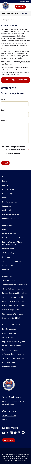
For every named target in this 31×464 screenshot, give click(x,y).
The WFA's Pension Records (12, 289)
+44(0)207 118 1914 (9, 416)
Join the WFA (20, 7)
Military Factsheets (9, 362)
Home (3, 14)
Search (5, 197)
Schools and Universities (11, 261)
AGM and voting (8, 253)
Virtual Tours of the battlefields (14, 305)
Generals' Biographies (10, 309)
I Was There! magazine (10, 350)
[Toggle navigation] (28, 6)
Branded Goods (8, 248)
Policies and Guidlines (10, 214)
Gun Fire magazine (9, 337)
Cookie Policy (7, 210)
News (4, 229)
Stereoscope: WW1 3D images (13, 314)
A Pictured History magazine (13, 354)
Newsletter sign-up (9, 202)
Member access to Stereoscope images (15, 80)
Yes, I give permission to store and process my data (15, 151)
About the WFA (8, 225)
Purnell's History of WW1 (11, 345)
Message (4, 121)
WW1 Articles (7, 276)
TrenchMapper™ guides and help (14, 284)
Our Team (6, 257)
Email (3, 110)
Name (3, 99)
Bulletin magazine (9, 329)
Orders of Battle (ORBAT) (11, 318)
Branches (5, 185)
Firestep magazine (9, 333)
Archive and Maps (12, 14)
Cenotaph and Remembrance (13, 238)
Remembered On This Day (12, 218)
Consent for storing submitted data (14, 147)
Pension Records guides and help (14, 293)
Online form (6, 419)
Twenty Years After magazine (13, 358)
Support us (6, 206)
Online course (7, 265)
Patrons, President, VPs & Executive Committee (12, 243)
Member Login (7, 193)
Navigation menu (9, 20)
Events (4, 181)
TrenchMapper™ (8, 280)
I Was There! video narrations (13, 301)
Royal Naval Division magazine (13, 341)
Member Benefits (8, 189)
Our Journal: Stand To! (11, 325)
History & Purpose (9, 233)
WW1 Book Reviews (9, 366)
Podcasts (5, 269)
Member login (24, 1)
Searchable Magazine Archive (13, 297)
